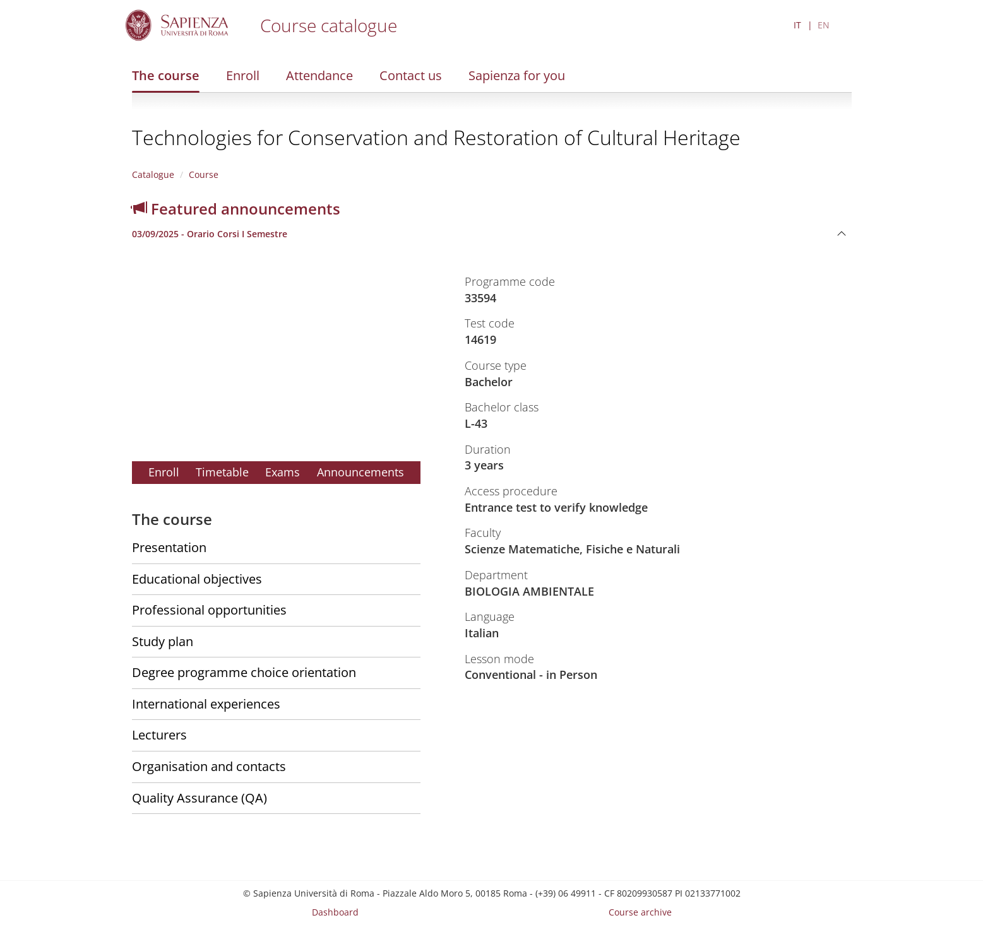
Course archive (640, 912)
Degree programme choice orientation (244, 672)
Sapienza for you (516, 75)
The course (166, 75)
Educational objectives (197, 578)
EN (824, 25)
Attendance (319, 75)
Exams (282, 472)
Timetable (222, 472)
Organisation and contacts (209, 766)
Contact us (410, 75)
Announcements (360, 472)
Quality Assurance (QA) (199, 797)
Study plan (162, 641)
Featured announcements (236, 208)
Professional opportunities (209, 609)
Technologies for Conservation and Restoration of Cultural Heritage (436, 137)
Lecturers (159, 734)
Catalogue (153, 174)
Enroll (242, 75)
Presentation (169, 547)
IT (797, 25)
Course (203, 174)
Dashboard (335, 912)
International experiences (206, 703)
